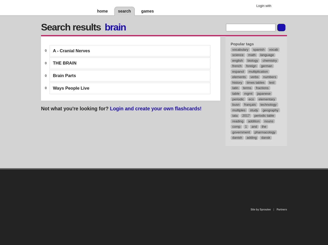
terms (247, 88)
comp (236, 127)
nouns (268, 121)
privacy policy (180, 171)
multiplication (258, 71)
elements (239, 77)
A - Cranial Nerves (71, 50)
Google (279, 6)
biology (253, 60)
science (238, 55)
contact (161, 182)
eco (251, 99)
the (264, 127)
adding (252, 138)
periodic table (264, 116)
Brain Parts (64, 75)
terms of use (204, 184)
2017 (246, 116)
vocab (273, 49)
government (241, 132)
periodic (238, 99)
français (250, 104)
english (237, 60)
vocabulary (240, 49)
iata (235, 116)
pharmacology (264, 132)
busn (236, 104)
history (237, 82)
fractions (262, 88)
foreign (251, 66)
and (254, 127)
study (254, 110)
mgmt (248, 93)
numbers (269, 77)
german (266, 66)
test (271, 82)
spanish (258, 49)
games (147, 11)
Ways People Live (71, 88)
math (252, 55)
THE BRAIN (65, 63)
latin (235, 88)
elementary (267, 99)
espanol (238, 71)
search (124, 11)
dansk (265, 138)
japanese (264, 93)
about (98, 190)
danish (237, 138)
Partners (281, 209)
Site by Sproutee (261, 209)
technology (268, 104)
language (267, 55)
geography (270, 110)
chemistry (270, 60)
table (236, 93)
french (237, 66)
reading (237, 121)
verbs (254, 77)
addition (254, 121)
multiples (238, 110)
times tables (255, 82)
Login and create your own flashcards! (156, 108)
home (102, 11)
